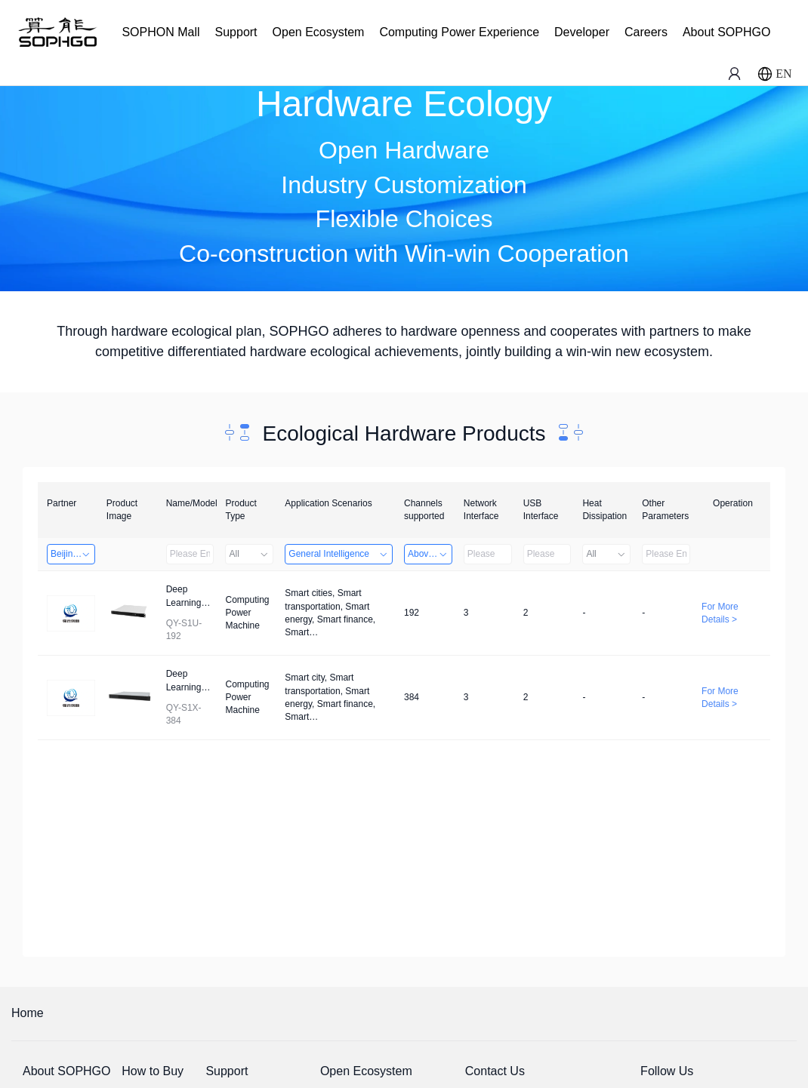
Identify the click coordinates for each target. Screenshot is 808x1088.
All (249, 554)
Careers (646, 32)
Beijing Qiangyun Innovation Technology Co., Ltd (73, 554)
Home (27, 1013)
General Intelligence (338, 554)
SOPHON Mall (160, 32)
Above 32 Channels (430, 554)
